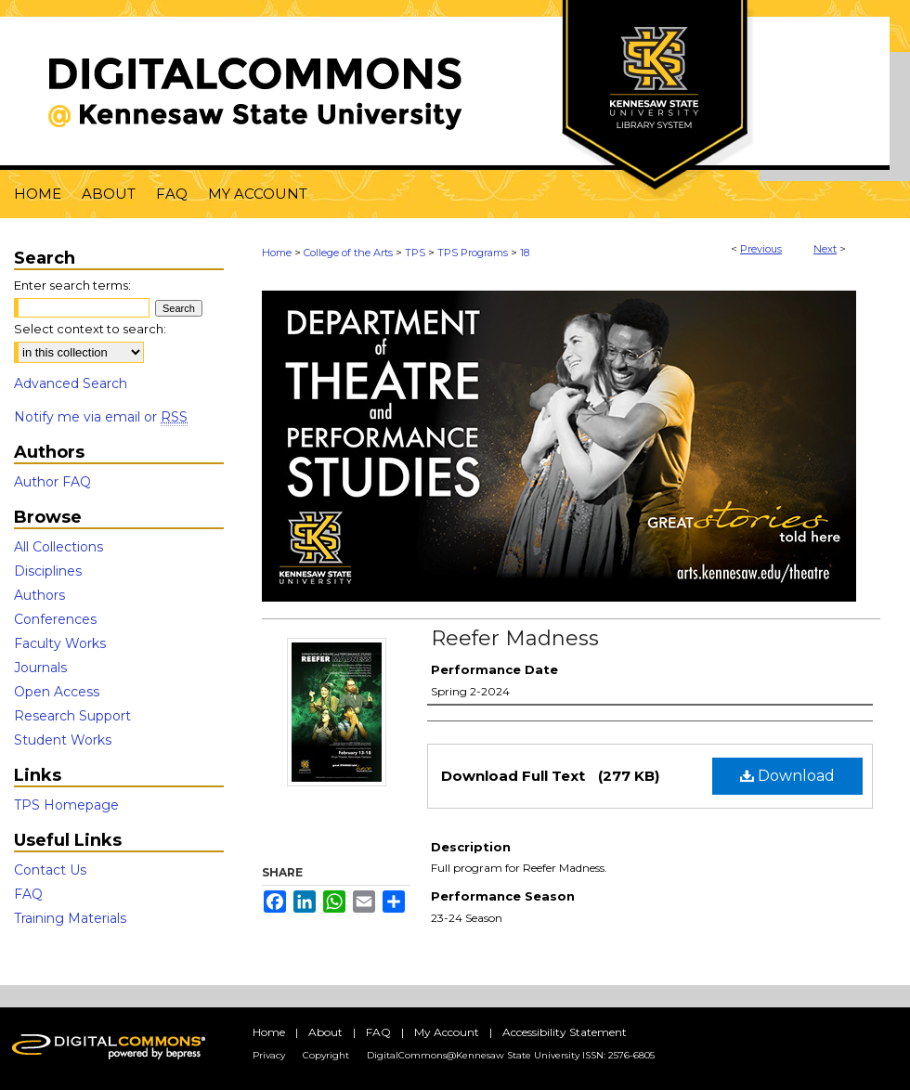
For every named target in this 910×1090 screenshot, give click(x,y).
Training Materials (70, 918)
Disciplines (48, 571)
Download (787, 776)
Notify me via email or (101, 417)
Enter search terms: (72, 285)
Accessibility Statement (564, 1032)
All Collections (58, 547)
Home (277, 252)
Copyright (326, 1055)
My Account (446, 1032)
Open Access (56, 691)
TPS (415, 252)
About (325, 1032)
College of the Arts (348, 252)
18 (524, 252)
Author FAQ (52, 482)
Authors (39, 595)
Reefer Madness (515, 638)
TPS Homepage (66, 805)
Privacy (269, 1055)
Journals (40, 667)
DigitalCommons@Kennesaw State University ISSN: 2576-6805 (511, 1055)
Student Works (62, 740)
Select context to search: (90, 328)
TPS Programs (472, 252)
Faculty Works (60, 643)
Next (825, 248)
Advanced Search (70, 383)
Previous (761, 248)
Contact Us (50, 870)
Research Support (72, 715)
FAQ (28, 894)
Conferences (55, 619)
